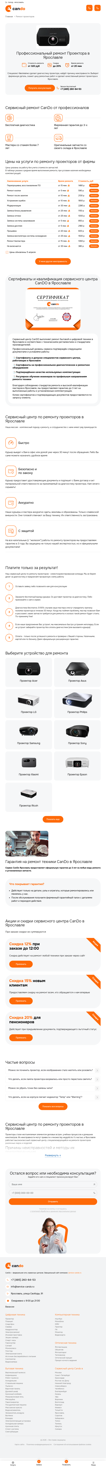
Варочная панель (12, 1397)
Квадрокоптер (11, 1338)
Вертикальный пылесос (15, 1381)
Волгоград (59, 1411)
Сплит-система (12, 1438)
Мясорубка (10, 1408)
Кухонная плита (12, 1435)
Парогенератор (12, 1411)
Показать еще (53, 827)
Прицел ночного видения (66, 1369)
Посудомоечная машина (15, 1413)
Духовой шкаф (11, 1400)
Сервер (8, 1335)
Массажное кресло (13, 1416)
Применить (21, 972)
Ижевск (58, 1416)
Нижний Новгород (63, 1392)
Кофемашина (11, 1384)
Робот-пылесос (12, 1387)
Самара (58, 1438)
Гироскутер (10, 1352)
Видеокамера (11, 1370)
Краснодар (59, 1387)
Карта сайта (19, 1453)
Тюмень (58, 1432)
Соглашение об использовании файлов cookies (72, 1453)
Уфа (56, 1405)
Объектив (59, 1358)
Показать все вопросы (53, 1115)
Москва (58, 1381)
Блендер (9, 1427)
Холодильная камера (14, 1432)
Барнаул (58, 1413)
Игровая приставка (13, 1343)
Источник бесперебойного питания (20, 1365)
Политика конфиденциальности (38, 1453)
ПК (56, 1338)
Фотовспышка (61, 1356)
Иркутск (58, 1435)
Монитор (59, 1341)
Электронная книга (13, 1362)
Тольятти (59, 1419)
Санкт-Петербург (62, 1384)
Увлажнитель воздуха (14, 1422)
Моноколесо (10, 1357)
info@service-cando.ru (22, 1295)
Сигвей (8, 1354)
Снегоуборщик (11, 1440)
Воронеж (59, 1408)
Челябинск (59, 1397)
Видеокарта (60, 1343)
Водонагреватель (12, 1419)
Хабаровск (59, 1427)
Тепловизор (60, 1364)
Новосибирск (61, 1395)
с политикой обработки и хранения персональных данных (53, 1220)
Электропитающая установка (18, 1430)
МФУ (57, 1333)
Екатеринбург (61, 1400)
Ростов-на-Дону (62, 1389)
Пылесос (9, 1395)
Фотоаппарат (60, 1361)
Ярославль (59, 1422)
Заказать (94, 186)
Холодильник (11, 1389)
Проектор (9, 1327)
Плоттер (9, 1360)
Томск (57, 1430)
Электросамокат (12, 1341)
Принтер (58, 1335)
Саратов (58, 1424)
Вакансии (9, 1315)
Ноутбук (58, 1327)
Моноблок (59, 1330)
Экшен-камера (11, 1346)
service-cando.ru (74, 1281)
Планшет (9, 1330)
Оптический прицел (63, 1366)
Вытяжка (9, 1424)
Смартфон (9, 1333)
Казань (58, 1403)
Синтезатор (10, 1368)
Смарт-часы (10, 1349)
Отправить (53, 1210)
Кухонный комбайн (13, 1403)
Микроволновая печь (14, 1405)
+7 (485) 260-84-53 (23, 1288)
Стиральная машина (14, 1392)
